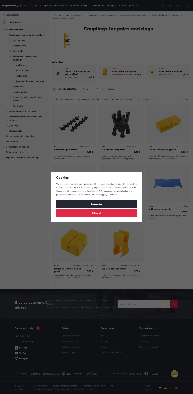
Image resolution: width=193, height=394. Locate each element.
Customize (96, 204)
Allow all (96, 213)
